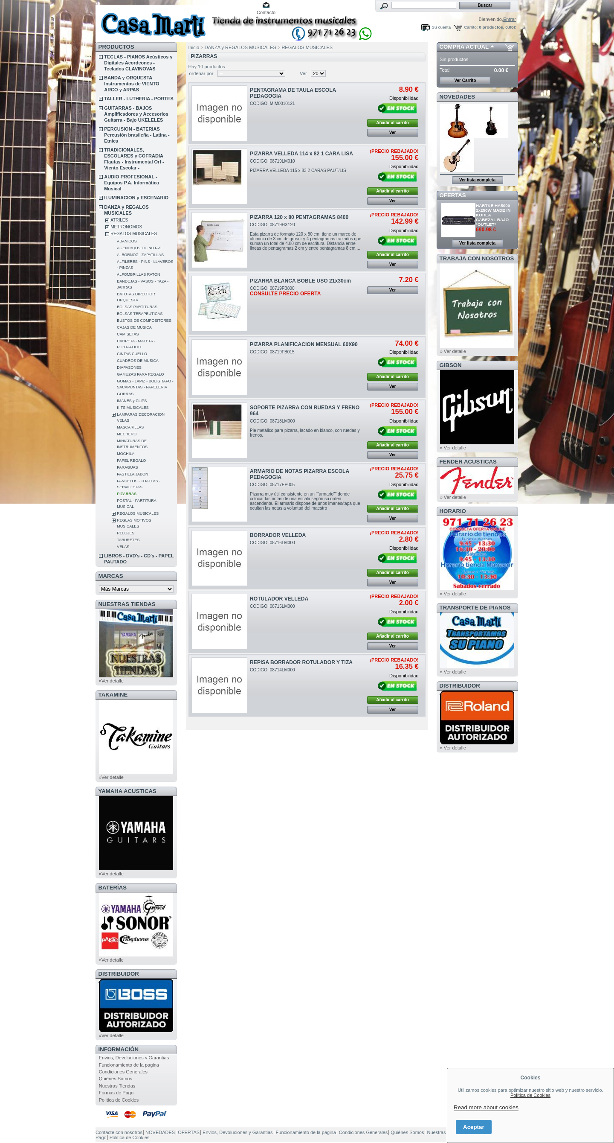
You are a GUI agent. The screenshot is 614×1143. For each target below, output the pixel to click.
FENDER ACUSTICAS (468, 461)
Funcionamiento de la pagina (129, 1064)
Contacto (266, 12)
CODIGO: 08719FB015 (272, 352)
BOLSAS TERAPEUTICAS (139, 314)
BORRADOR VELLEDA (278, 535)
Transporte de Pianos (475, 607)
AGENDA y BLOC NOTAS (139, 248)
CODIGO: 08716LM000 (272, 542)
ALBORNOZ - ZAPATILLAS (140, 255)
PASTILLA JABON (132, 474)
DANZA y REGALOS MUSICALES (240, 47)
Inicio (194, 47)
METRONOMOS (126, 227)
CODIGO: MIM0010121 (272, 103)
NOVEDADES (457, 96)
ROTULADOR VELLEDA (279, 599)
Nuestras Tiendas (117, 1085)
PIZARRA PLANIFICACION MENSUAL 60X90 (304, 344)
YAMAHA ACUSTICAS (127, 791)
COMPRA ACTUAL (464, 47)
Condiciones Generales (123, 1071)
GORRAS (125, 394)
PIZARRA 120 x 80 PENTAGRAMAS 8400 (299, 217)
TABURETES (128, 540)
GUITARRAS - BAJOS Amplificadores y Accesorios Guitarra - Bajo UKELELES (136, 113)
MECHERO (126, 434)
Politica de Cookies (119, 1099)
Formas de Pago (116, 1092)
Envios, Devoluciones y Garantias (134, 1057)
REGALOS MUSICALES (133, 233)
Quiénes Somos (115, 1078)
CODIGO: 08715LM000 (272, 606)
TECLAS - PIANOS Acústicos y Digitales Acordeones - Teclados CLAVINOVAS (138, 62)
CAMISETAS (128, 334)
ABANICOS (127, 241)
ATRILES (119, 220)
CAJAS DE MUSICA (134, 327)
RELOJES (125, 533)
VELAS (123, 547)
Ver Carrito (465, 80)
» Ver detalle (453, 351)
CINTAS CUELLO (132, 354)
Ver (303, 73)
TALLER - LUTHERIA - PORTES (139, 98)
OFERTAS (453, 195)
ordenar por (201, 73)
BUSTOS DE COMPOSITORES (144, 320)
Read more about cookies (486, 1107)
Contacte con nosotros (119, 1132)
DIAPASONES (129, 367)
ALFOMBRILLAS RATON (138, 274)
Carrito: (471, 27)
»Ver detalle (111, 680)
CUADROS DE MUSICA (138, 361)
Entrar (509, 19)
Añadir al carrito (392, 122)
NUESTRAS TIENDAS (127, 604)
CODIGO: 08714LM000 (272, 670)
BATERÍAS (112, 887)
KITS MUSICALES (133, 407)
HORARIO (453, 511)
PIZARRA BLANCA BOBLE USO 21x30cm (300, 281)
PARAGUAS (127, 467)
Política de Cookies (530, 1095)
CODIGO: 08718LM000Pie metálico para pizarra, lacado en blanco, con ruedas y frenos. (304, 428)
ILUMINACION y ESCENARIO (136, 197)
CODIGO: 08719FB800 (285, 291)
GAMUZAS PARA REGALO (140, 374)
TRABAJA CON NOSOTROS (477, 258)
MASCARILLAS (130, 427)
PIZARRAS (126, 494)
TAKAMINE (113, 694)
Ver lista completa (477, 180)
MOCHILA (125, 454)
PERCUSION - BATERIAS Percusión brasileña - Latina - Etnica (136, 134)
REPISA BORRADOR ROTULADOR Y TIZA (301, 662)
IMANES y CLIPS (132, 401)
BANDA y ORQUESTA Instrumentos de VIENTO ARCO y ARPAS (131, 83)
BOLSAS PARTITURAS (137, 307)
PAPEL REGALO (131, 460)
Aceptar (473, 1127)
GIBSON (451, 365)
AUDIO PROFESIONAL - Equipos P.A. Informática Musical (131, 182)
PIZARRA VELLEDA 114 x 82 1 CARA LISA (301, 154)
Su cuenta (441, 27)
